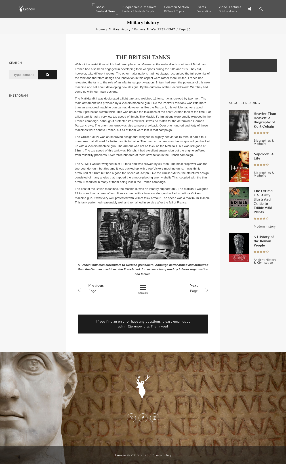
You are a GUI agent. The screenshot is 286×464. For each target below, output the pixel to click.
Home (100, 29)
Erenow (120, 455)
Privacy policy (161, 455)
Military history (119, 29)
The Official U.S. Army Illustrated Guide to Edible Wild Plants (263, 201)
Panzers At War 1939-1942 (154, 29)
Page (102, 287)
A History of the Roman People (264, 240)
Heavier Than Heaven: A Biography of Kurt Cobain (265, 119)
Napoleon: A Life (264, 156)
